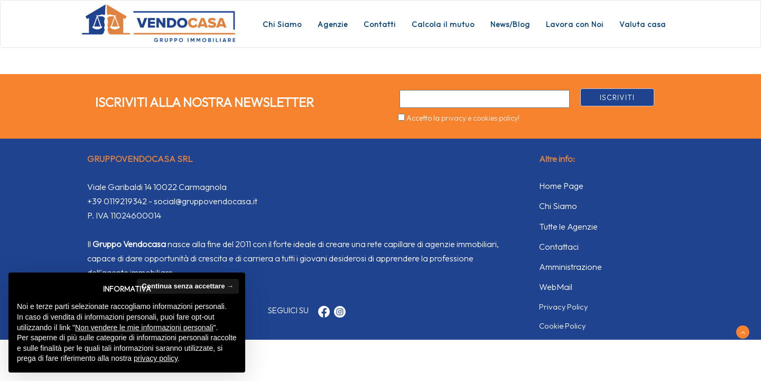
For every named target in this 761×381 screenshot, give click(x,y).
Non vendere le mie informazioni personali (144, 327)
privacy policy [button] (156, 358)
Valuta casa (642, 24)
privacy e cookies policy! (480, 118)
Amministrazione (570, 266)
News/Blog (510, 24)
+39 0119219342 (117, 201)
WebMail (555, 287)
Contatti (380, 24)
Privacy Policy (563, 307)
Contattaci (559, 246)
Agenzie (333, 24)
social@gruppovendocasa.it (205, 201)
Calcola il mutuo (443, 24)
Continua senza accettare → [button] (188, 286)
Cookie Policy (562, 326)
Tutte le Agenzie (568, 226)
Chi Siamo (282, 24)
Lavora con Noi (575, 24)
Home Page (561, 185)
